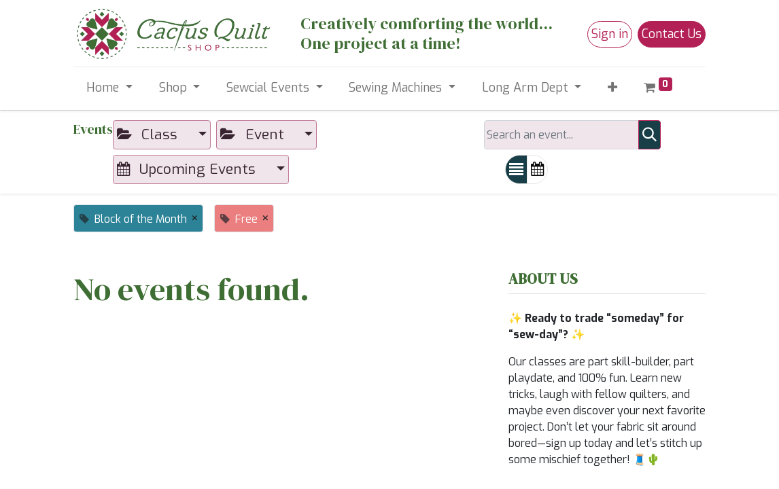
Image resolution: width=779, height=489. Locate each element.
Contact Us (672, 34)
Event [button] (254, 134)
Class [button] (149, 134)
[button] (613, 88)
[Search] (649, 134)
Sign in (609, 34)
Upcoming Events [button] (188, 169)
